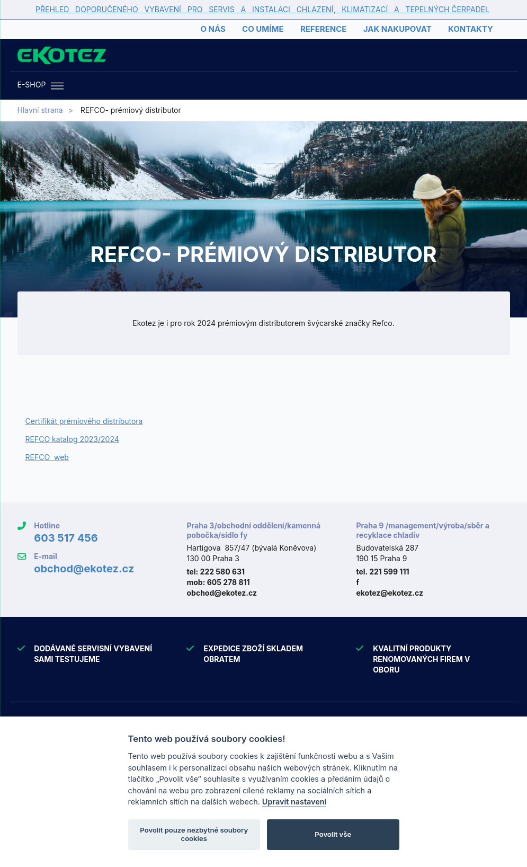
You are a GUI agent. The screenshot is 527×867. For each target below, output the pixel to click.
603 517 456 (66, 538)
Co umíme (262, 29)
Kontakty (470, 29)
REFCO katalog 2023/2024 (72, 439)
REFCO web (47, 457)
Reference (323, 29)
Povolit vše (333, 834)
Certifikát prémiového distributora (84, 421)
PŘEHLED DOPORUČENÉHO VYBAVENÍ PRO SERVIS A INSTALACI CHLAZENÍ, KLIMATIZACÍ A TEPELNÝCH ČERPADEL (262, 9)
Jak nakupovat (397, 29)
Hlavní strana (40, 109)
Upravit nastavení (294, 801)
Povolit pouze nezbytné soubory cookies (194, 834)
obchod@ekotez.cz (84, 568)
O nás (212, 29)
